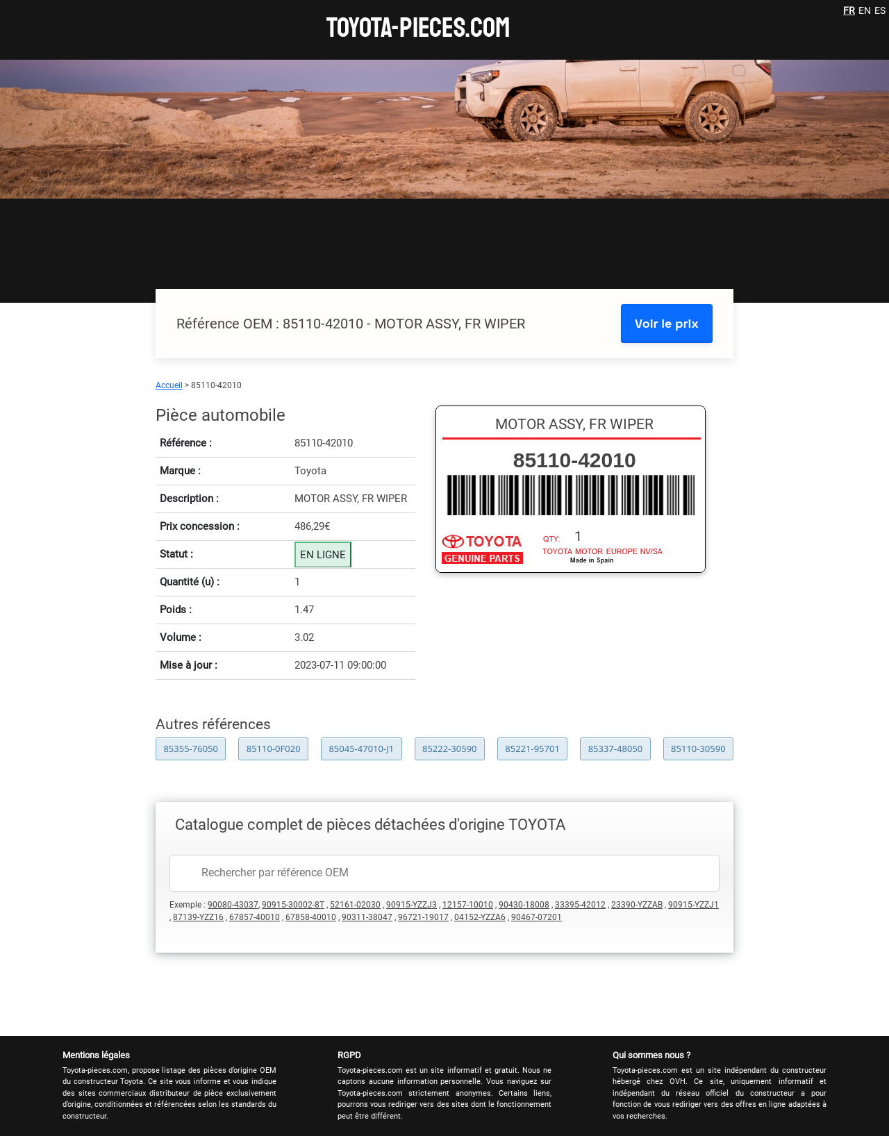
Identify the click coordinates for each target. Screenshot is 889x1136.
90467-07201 (536, 917)
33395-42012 (580, 905)
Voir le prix (667, 323)
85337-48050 (615, 748)
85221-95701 (532, 748)
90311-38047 (367, 917)
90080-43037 (233, 905)
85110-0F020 (274, 748)
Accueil (169, 385)
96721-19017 (423, 917)
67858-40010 (310, 917)
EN (864, 10)
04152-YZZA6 (480, 917)
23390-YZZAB (637, 905)
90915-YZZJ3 (411, 905)
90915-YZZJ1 (693, 905)
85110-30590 (698, 748)
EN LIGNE (323, 555)
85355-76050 (190, 748)
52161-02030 (355, 905)
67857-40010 (254, 917)
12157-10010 (467, 905)
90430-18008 (524, 905)
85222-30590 (449, 748)
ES (880, 10)
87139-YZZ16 (198, 917)
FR (849, 10)
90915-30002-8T (293, 905)
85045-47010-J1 (361, 748)
